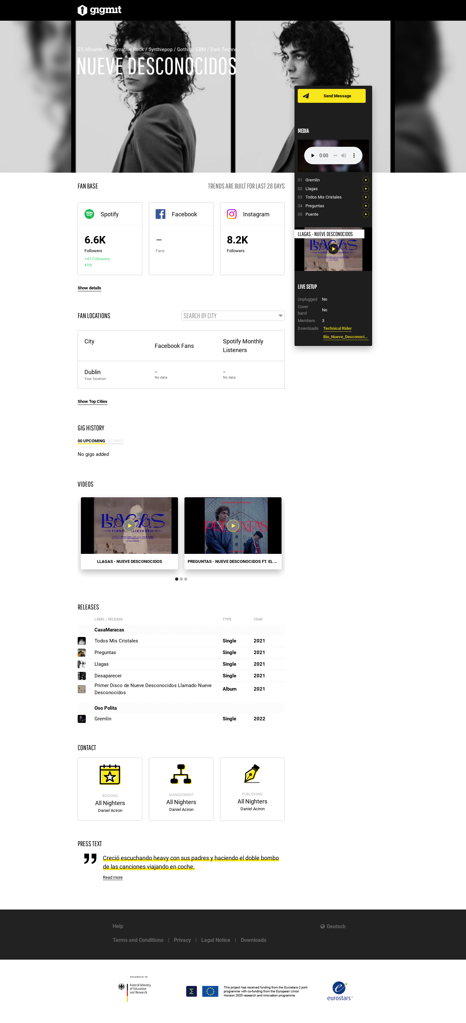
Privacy (182, 940)
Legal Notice (215, 940)
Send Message (337, 95)
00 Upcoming (92, 440)
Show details (89, 287)
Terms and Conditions (138, 940)
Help (118, 926)
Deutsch (336, 926)
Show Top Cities (92, 401)
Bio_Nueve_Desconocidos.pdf (346, 336)
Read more (113, 877)
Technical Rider (337, 328)
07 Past (116, 440)
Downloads (253, 940)
